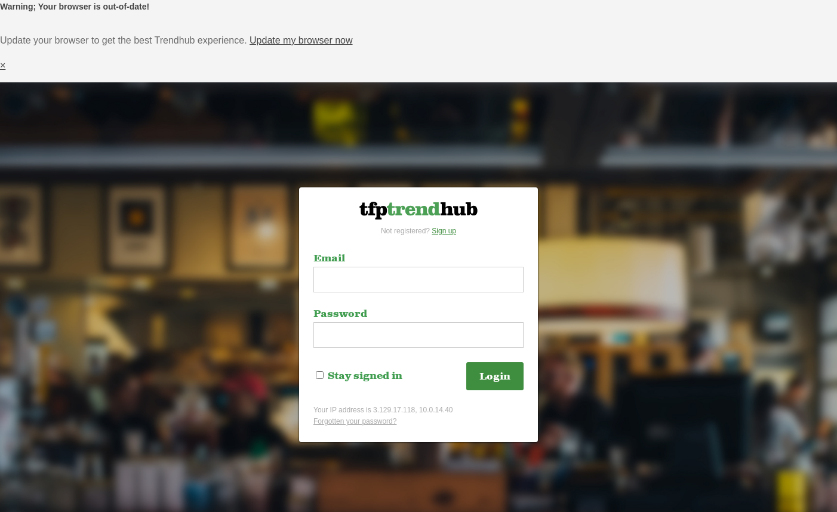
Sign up (444, 231)
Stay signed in (359, 376)
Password (340, 314)
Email (329, 258)
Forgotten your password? (354, 421)
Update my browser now (301, 40)
